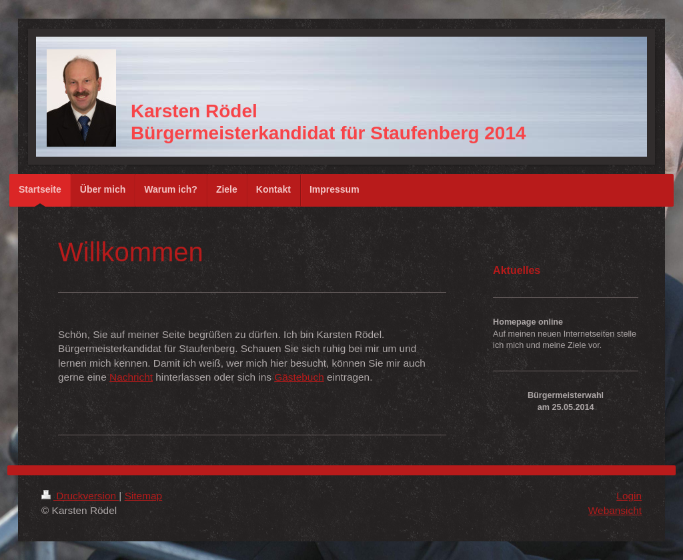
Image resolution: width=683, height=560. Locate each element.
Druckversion (80, 495)
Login (629, 495)
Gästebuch (298, 377)
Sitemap (143, 495)
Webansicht (615, 510)
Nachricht (131, 377)
